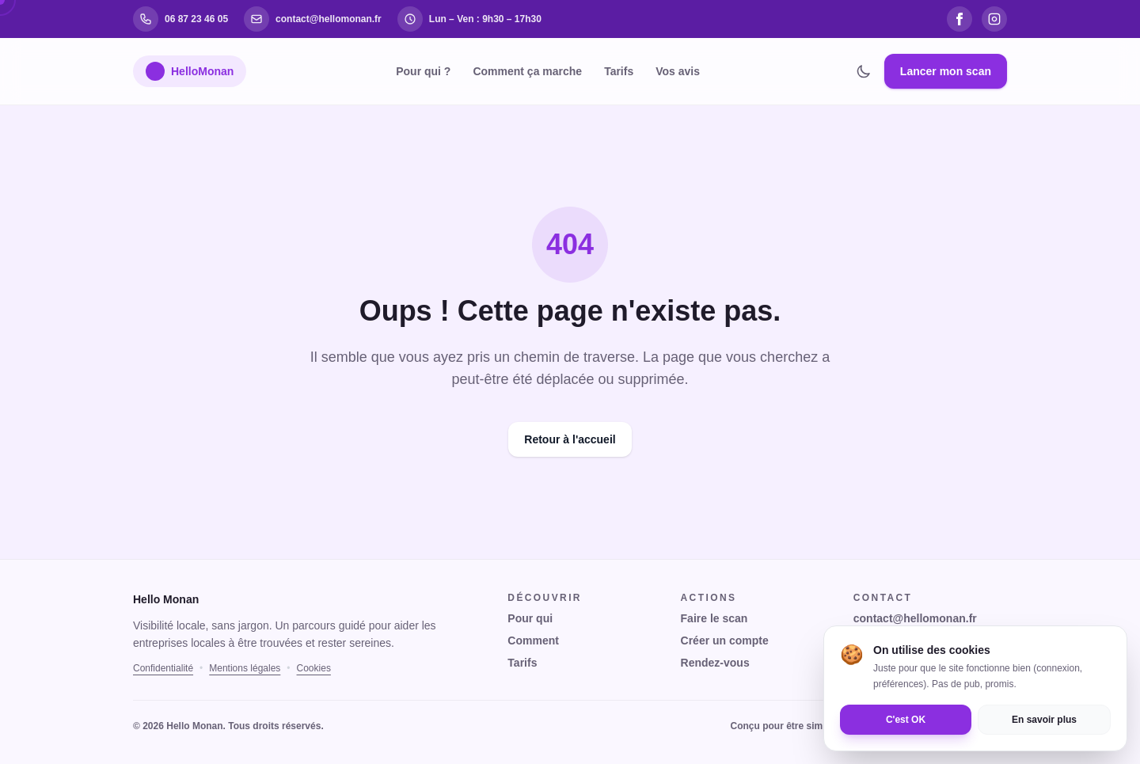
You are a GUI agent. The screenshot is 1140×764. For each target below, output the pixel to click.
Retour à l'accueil (569, 439)
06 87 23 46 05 (890, 640)
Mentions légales (244, 668)
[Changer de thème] (863, 71)
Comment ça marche (527, 71)
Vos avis (678, 71)
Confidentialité (163, 668)
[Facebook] (959, 19)
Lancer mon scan (945, 71)
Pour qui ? (423, 71)
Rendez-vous (715, 662)
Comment (533, 640)
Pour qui (530, 618)
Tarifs (618, 71)
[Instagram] (994, 19)
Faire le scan (714, 618)
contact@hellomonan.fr (915, 618)
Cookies (314, 668)
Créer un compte (725, 640)
